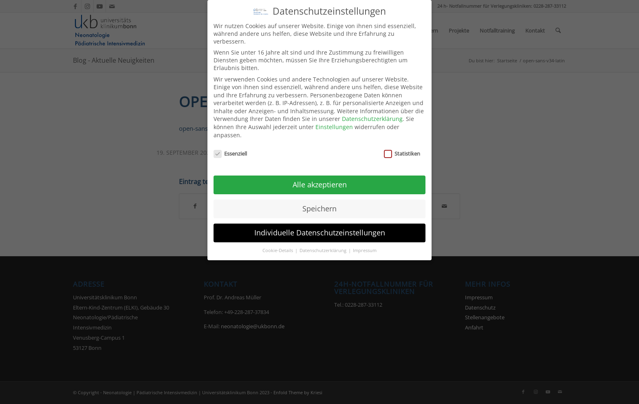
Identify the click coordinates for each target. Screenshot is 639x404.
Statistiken (402, 147)
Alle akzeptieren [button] (320, 178)
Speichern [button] (319, 202)
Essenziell (230, 147)
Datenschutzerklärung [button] (324, 244)
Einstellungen (334, 120)
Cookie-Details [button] (278, 244)
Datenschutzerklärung (372, 112)
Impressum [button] (365, 244)
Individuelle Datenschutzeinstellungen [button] (319, 226)
